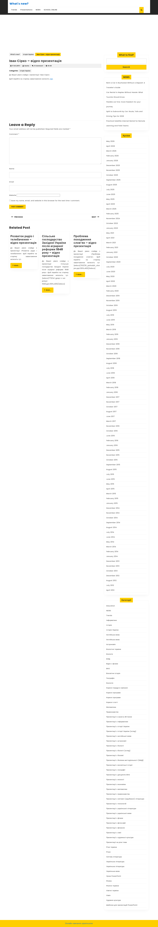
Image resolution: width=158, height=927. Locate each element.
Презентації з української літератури (121, 808)
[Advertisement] (79, 31)
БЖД (108, 659)
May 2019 (110, 325)
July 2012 (110, 585)
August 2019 (111, 310)
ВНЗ (108, 668)
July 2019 (110, 315)
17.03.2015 (16, 66)
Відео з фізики (112, 664)
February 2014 (112, 551)
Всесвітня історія (113, 673)
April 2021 (110, 238)
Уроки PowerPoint (113, 876)
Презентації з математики (116, 789)
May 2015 (110, 484)
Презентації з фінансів (115, 828)
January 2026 (112, 160)
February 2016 (112, 440)
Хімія (108, 895)
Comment (14, 134)
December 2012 (112, 576)
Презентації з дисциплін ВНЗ (118, 775)
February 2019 (112, 334)
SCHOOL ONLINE (50, 10)
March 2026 (111, 151)
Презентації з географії (115, 770)
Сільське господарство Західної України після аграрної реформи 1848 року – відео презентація (54, 246)
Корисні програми (113, 693)
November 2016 (112, 426)
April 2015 (110, 489)
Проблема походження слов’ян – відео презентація (85, 241)
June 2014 (110, 537)
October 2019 (112, 305)
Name (11, 169)
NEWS (38, 10)
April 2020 (110, 281)
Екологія (109, 683)
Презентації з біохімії (115, 755)
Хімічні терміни (112, 890)
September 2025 (113, 180)
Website (12, 195)
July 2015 (110, 474)
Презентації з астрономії (116, 741)
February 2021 (112, 247)
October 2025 (112, 175)
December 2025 (113, 165)
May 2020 (110, 276)
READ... (17, 265)
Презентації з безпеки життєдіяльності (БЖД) (125, 760)
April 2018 (110, 378)
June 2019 (110, 320)
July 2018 (110, 368)
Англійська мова (113, 635)
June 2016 (110, 436)
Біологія (109, 654)
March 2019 (111, 329)
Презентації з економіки (116, 784)
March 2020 (111, 286)
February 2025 (112, 214)
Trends (14, 10)
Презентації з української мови (118, 813)
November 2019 (112, 300)
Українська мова (113, 871)
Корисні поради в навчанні (117, 688)
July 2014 (110, 532)
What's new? (19, 4)
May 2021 (110, 233)
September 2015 (113, 465)
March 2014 (111, 547)
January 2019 (112, 339)
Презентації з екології (115, 779)
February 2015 (112, 498)
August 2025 (111, 185)
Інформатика (111, 620)
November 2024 (113, 218)
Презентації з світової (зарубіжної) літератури (125, 799)
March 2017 (111, 421)
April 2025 (110, 204)
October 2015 (112, 460)
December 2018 (112, 344)
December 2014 (112, 508)
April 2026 (110, 146)
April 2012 (110, 590)
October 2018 (112, 354)
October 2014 (112, 518)
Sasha (26, 66)
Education (110, 606)
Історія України (28, 54)
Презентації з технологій (116, 804)
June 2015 (110, 479)
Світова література (114, 857)
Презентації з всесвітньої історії (119, 765)
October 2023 (112, 223)
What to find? (126, 55)
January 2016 (112, 445)
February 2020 (112, 291)
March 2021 (111, 243)
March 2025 (111, 209)
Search (126, 67)
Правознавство (112, 712)
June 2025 (110, 194)
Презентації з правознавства (118, 794)
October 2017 (112, 407)
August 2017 (111, 411)
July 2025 (110, 189)
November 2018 (112, 349)
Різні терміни (111, 847)
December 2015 (112, 450)
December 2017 (112, 397)
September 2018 (113, 358)
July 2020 (110, 267)
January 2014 (112, 556)
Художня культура (113, 900)
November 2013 (112, 566)
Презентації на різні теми (116, 842)
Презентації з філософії (116, 823)
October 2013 (112, 571)
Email (11, 182)
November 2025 (113, 170)
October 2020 (112, 257)
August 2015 (111, 469)
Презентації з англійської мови (118, 736)
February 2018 (112, 387)
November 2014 (112, 513)
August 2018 (111, 363)
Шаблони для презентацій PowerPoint (121, 905)
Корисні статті (112, 702)
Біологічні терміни (113, 649)
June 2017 (110, 416)
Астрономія (111, 644)
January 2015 (112, 503)
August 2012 (111, 580)
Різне (108, 852)
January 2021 (112, 252)
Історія (109, 625)
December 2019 (112, 296)
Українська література (115, 862)
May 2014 (110, 542)
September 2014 (113, 522)
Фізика (109, 881)
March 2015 (111, 494)
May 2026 (110, 141)
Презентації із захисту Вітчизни (119, 717)
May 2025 (110, 199)
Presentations (26, 10)
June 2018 (110, 373)
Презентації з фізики (114, 818)
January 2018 (112, 392)
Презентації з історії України (117, 726)
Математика (111, 707)
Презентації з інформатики (117, 722)
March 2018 (111, 383)
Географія (110, 678)
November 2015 (112, 455)
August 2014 (111, 527)
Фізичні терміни (112, 886)
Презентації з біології (115, 746)
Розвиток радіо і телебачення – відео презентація (23, 239)
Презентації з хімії (113, 833)
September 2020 (113, 262)
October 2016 (112, 431)
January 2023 (112, 228)
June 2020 (110, 271)
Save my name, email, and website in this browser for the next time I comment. (45, 201)
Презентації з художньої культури (120, 837)
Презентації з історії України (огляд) (121, 731)
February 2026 (112, 156)
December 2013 (112, 561)
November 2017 (112, 402)
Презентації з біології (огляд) (118, 751)
